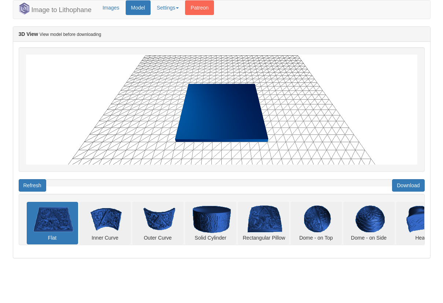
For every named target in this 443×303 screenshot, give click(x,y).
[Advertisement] (162, 284)
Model (138, 8)
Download (408, 185)
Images (111, 8)
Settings (168, 8)
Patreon (199, 8)
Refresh (32, 185)
